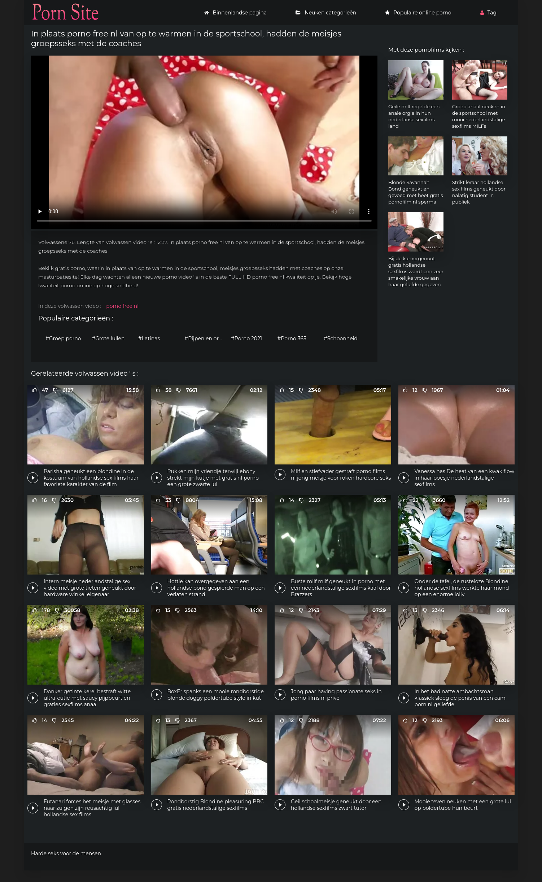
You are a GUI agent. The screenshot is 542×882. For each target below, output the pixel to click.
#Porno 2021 (246, 338)
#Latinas (149, 338)
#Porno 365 (291, 338)
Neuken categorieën (326, 12)
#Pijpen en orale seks (206, 338)
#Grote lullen (108, 338)
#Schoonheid (341, 338)
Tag (488, 12)
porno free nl (122, 306)
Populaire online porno (418, 12)
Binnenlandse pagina (235, 12)
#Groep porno (63, 338)
